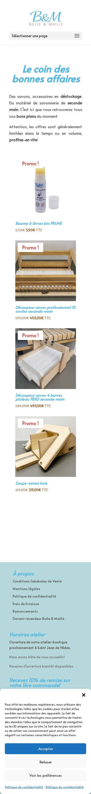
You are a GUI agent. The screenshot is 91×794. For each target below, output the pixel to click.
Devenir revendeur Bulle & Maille (38, 618)
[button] (83, 695)
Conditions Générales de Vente (37, 581)
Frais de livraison (26, 603)
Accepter (45, 748)
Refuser (46, 761)
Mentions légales (26, 588)
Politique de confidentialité (24, 787)
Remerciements (25, 611)
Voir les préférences (45, 775)
